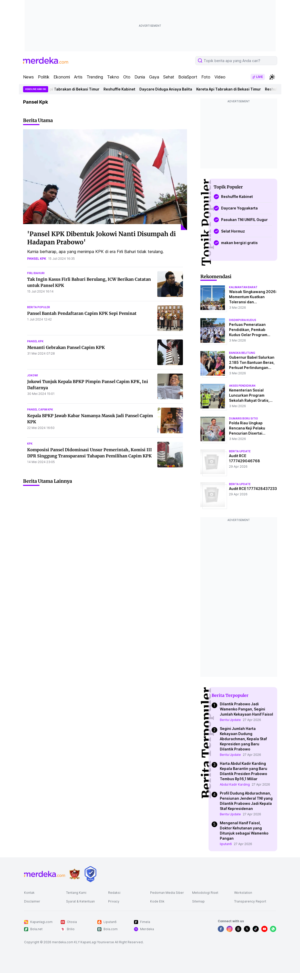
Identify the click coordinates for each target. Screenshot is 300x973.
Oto (126, 76)
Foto (205, 76)
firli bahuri (36, 273)
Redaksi (114, 893)
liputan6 (226, 844)
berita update (240, 451)
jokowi (32, 375)
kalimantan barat (243, 287)
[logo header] (45, 60)
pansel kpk (36, 258)
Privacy (113, 901)
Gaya (154, 76)
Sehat (168, 76)
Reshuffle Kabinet (122, 89)
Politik (43, 76)
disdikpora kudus (242, 320)
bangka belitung (242, 352)
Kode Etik (157, 901)
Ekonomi (62, 76)
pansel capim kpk (40, 409)
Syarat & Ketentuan (80, 901)
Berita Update (230, 720)
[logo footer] (44, 874)
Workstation (243, 893)
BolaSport (187, 76)
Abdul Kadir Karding (235, 784)
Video (219, 76)
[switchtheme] (272, 77)
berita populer (38, 307)
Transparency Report (250, 901)
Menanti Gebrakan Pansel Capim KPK (66, 347)
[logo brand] (74, 874)
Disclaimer (32, 901)
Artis (78, 76)
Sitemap (198, 901)
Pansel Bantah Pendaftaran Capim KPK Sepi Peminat (82, 313)
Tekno (113, 76)
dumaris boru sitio (243, 418)
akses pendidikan (242, 385)
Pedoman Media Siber (167, 893)
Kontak (29, 893)
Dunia (140, 76)
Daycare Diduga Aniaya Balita (168, 89)
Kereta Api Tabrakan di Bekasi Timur (69, 89)
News (28, 76)
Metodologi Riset (205, 893)
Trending (95, 76)
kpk (30, 443)
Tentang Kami (76, 893)
